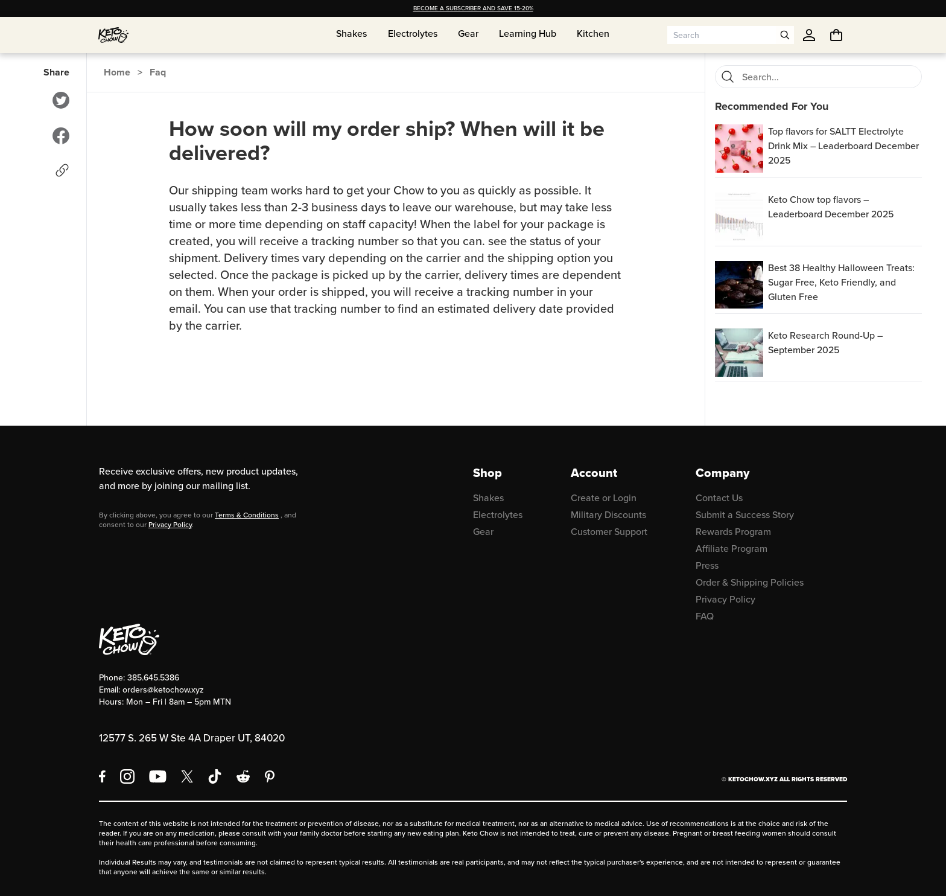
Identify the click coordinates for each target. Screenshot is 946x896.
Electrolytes (497, 515)
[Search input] (721, 35)
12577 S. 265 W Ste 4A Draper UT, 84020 (192, 738)
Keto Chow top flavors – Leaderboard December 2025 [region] (831, 207)
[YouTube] (158, 776)
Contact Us (719, 498)
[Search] (727, 77)
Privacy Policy (170, 524)
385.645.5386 (153, 677)
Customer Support (609, 532)
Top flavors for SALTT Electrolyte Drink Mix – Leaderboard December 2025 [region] (843, 145)
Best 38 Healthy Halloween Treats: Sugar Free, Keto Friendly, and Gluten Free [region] (841, 282)
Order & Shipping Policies (750, 582)
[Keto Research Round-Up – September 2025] (739, 352)
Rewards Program (733, 532)
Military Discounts (608, 515)
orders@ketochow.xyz (163, 689)
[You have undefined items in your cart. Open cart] (836, 35)
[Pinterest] (270, 776)
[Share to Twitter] (60, 100)
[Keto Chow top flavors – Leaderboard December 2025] (739, 217)
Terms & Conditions (247, 515)
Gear (483, 532)
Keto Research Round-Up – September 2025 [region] (825, 342)
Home (117, 72)
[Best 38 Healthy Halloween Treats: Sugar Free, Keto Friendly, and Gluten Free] (739, 285)
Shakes (488, 498)
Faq (158, 72)
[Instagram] (127, 776)
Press (707, 565)
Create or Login (603, 498)
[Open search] (785, 35)
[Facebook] (102, 776)
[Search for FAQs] (828, 77)
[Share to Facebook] (60, 135)
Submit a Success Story (745, 515)
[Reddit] (243, 776)
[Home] (113, 35)
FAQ (705, 616)
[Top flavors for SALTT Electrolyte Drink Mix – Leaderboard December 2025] (739, 148)
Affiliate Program (731, 548)
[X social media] (187, 776)
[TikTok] (215, 776)
